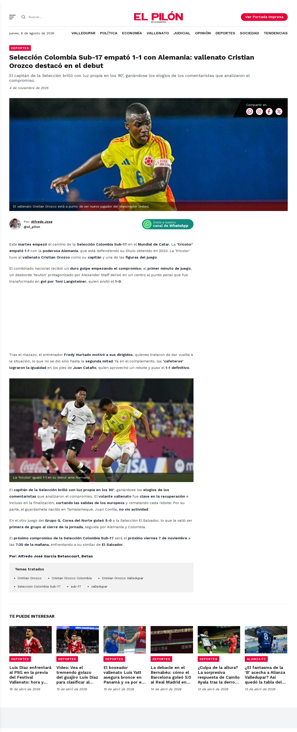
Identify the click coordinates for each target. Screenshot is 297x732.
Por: (38, 288)
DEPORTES (225, 33)
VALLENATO (158, 33)
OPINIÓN (203, 33)
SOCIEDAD (249, 33)
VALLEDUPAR (83, 33)
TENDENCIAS (276, 33)
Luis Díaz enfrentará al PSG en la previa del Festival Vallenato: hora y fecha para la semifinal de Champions (30, 691)
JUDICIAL (182, 33)
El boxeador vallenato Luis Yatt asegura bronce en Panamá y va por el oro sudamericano (123, 686)
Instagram (259, 178)
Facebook (269, 178)
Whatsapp (249, 178)
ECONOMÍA (132, 33)
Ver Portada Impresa (264, 17)
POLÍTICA (108, 33)
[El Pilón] (158, 17)
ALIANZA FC (256, 668)
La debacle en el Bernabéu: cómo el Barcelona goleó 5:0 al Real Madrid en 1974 (171, 686)
